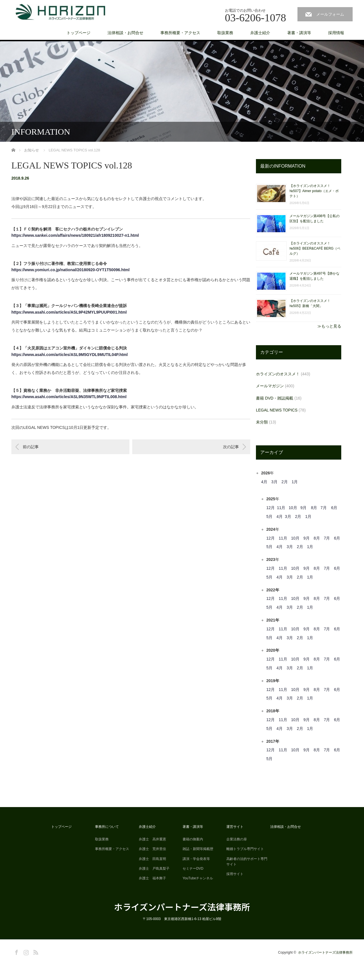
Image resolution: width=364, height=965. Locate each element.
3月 (274, 482)
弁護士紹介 (260, 32)
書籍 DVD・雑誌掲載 (274, 398)
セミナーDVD (193, 869)
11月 (281, 507)
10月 (293, 507)
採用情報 (336, 32)
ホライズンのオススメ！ (278, 374)
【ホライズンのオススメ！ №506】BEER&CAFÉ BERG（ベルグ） (314, 248)
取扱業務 (225, 32)
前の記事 (31, 447)
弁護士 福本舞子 (152, 878)
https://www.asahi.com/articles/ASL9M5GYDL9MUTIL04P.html (69, 354)
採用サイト (234, 874)
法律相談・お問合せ (125, 32)
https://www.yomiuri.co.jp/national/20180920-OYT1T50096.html (70, 270)
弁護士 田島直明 (152, 859)
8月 (314, 507)
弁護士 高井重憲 (152, 839)
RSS (35, 951)
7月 (323, 507)
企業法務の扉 (236, 839)
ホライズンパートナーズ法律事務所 (182, 906)
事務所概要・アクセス (180, 32)
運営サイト (234, 827)
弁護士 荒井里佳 (152, 849)
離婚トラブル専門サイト (245, 849)
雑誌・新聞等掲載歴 (198, 849)
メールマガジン (270, 386)
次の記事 (231, 447)
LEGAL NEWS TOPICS (276, 410)
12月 (270, 507)
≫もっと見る (329, 326)
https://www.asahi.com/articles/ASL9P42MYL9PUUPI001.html (69, 312)
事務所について (107, 827)
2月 (285, 482)
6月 (334, 507)
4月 (264, 482)
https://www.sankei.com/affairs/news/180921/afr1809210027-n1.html (75, 235)
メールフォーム (330, 14)
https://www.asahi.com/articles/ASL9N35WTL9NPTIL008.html (69, 396)
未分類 (262, 422)
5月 (269, 516)
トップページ (78, 32)
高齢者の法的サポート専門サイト (246, 861)
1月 (295, 482)
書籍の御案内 (193, 839)
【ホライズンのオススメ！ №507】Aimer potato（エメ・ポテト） (314, 191)
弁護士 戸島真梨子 (154, 869)
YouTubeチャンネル (198, 878)
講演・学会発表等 (196, 859)
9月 (303, 507)
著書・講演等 (299, 32)
